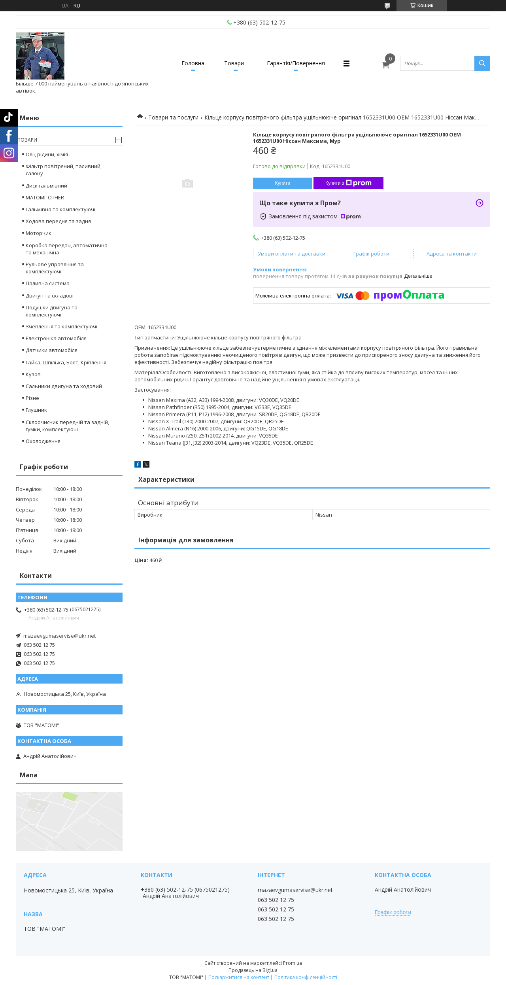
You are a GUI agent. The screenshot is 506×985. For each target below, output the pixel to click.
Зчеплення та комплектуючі (61, 326)
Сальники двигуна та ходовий (64, 386)
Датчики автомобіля (51, 350)
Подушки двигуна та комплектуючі (51, 311)
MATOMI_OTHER (45, 197)
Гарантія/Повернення (296, 63)
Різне (32, 398)
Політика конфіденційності (305, 977)
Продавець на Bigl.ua (253, 970)
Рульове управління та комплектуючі (55, 268)
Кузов (33, 374)
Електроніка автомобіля (56, 338)
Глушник (36, 409)
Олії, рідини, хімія (47, 154)
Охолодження (43, 441)
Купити (282, 183)
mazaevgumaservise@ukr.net (59, 636)
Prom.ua (292, 963)
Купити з (348, 183)
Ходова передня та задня (58, 221)
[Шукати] (482, 63)
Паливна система (48, 283)
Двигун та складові (50, 295)
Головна (192, 63)
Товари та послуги (173, 117)
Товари (234, 63)
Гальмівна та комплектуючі (60, 209)
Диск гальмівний (46, 185)
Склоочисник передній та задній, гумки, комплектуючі (67, 426)
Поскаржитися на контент (238, 977)
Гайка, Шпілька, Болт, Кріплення (66, 362)
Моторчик (38, 233)
